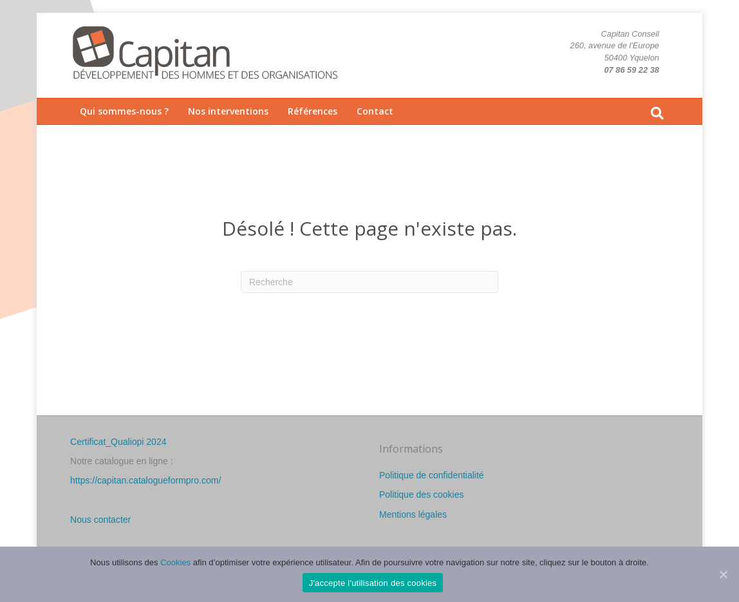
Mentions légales (413, 514)
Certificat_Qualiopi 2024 (118, 442)
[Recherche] (657, 113)
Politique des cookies (421, 494)
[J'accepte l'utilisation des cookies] (722, 574)
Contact (375, 111)
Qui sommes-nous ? (124, 111)
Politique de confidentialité (431, 475)
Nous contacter (100, 519)
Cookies (175, 562)
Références (312, 111)
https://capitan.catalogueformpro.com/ (145, 480)
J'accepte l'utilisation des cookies (373, 583)
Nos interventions (228, 111)
